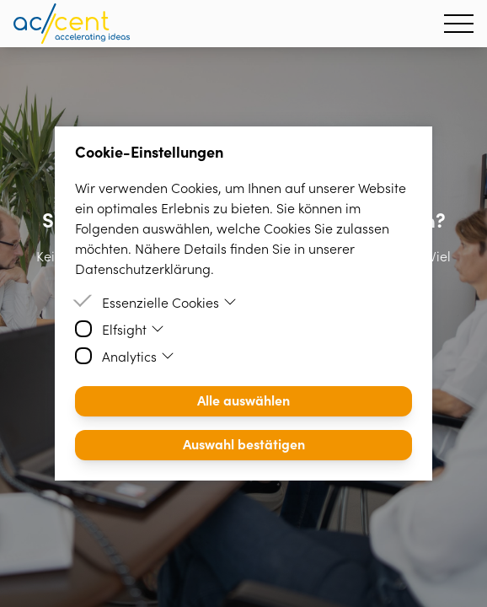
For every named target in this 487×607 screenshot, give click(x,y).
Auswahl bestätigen (244, 443)
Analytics (138, 355)
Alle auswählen (243, 399)
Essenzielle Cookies (169, 302)
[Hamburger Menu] (459, 23)
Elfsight (133, 329)
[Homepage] (71, 23)
